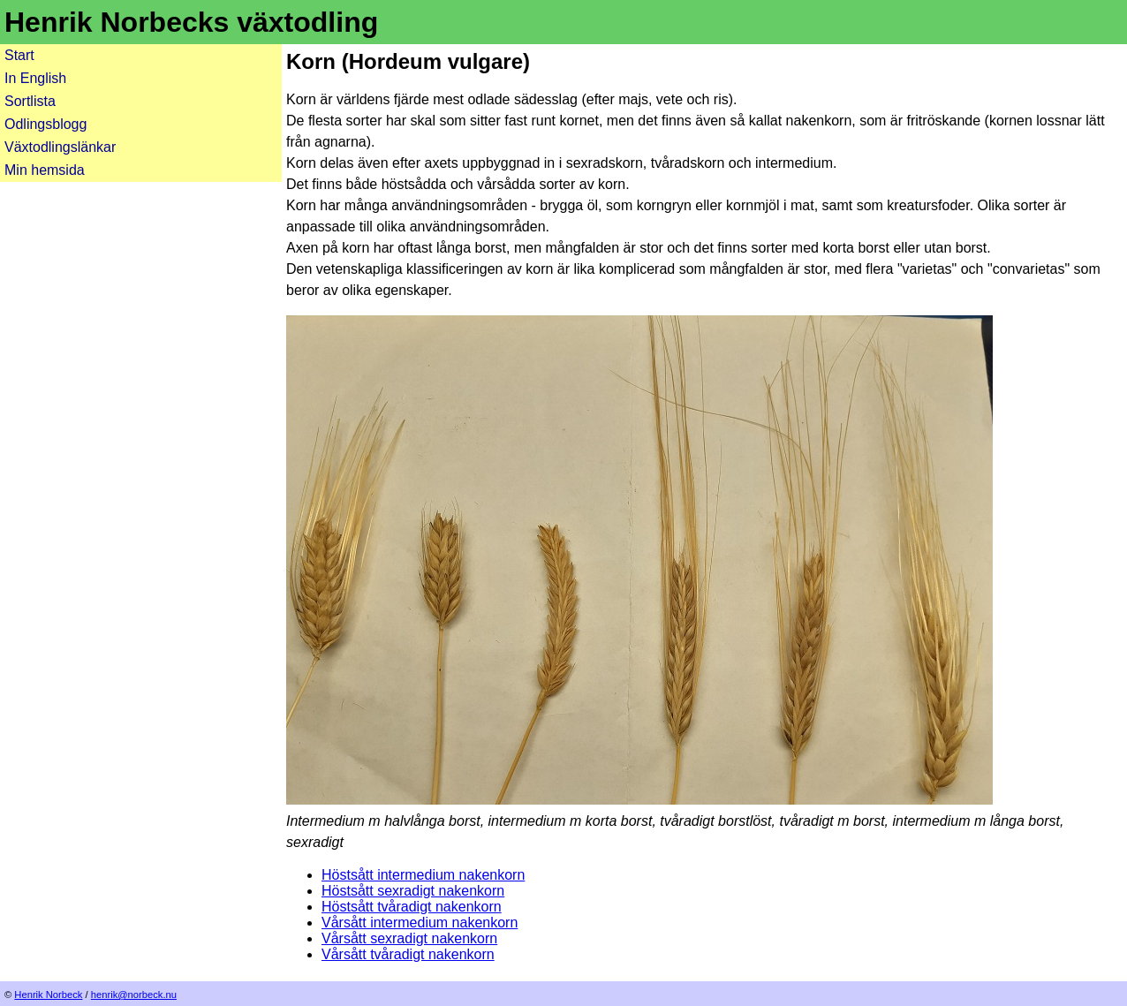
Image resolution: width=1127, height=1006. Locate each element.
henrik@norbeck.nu (134, 994)
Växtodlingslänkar (60, 147)
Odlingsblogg (45, 124)
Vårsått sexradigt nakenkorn (409, 938)
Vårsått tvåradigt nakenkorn (408, 954)
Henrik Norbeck (48, 994)
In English (35, 78)
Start (19, 55)
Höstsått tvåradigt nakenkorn (411, 906)
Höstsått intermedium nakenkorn (423, 874)
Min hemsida (44, 170)
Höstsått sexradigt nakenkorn (412, 890)
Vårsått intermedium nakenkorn (419, 922)
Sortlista (30, 101)
